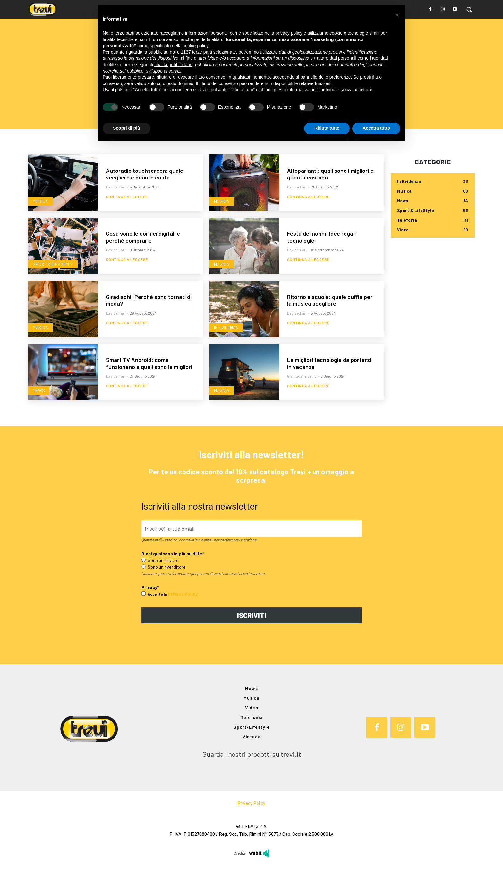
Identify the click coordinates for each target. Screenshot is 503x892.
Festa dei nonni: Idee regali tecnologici (321, 259)
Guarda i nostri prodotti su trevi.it (251, 781)
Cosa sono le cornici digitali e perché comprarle (143, 259)
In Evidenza (227, 348)
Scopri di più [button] (126, 128)
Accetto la (154, 621)
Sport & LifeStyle (53, 285)
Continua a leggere (127, 222)
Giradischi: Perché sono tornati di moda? (149, 322)
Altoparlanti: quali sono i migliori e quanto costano (330, 196)
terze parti (202, 52)
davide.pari (115, 209)
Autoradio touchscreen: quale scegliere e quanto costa (144, 196)
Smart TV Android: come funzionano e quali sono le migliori (149, 385)
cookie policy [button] (195, 45)
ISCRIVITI (251, 642)
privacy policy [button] (289, 33)
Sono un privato (160, 587)
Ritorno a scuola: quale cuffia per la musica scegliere (329, 322)
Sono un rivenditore (163, 594)
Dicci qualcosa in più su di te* (172, 580)
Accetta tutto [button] (376, 128)
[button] (469, 9)
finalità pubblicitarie (173, 64)
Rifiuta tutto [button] (327, 128)
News (39, 412)
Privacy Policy (183, 621)
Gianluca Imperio (302, 398)
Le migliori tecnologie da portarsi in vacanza (329, 385)
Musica (41, 222)
